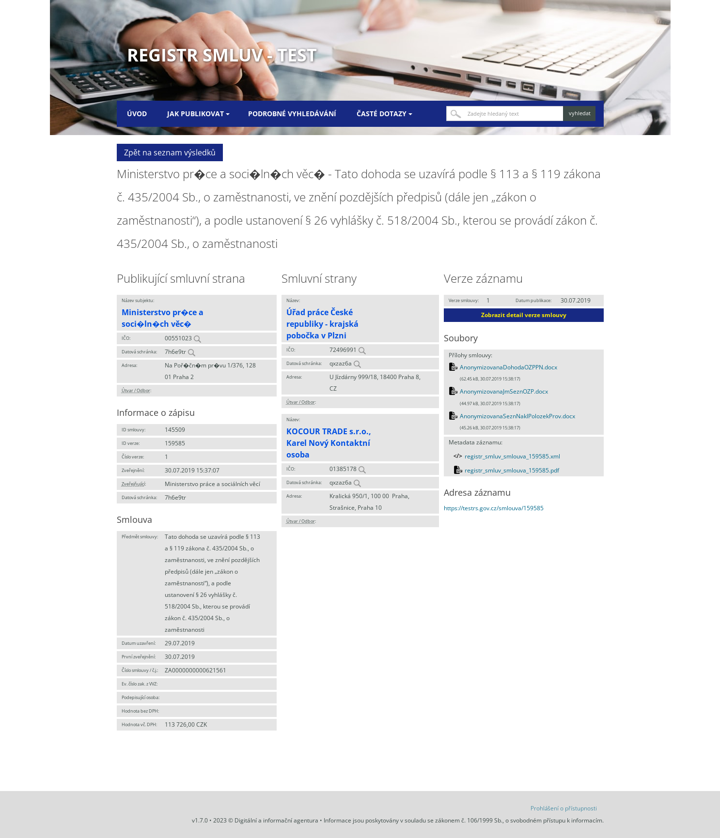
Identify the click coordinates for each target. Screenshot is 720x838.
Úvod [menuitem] (137, 113)
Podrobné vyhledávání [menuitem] (292, 113)
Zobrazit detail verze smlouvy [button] (523, 315)
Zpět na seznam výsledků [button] (170, 152)
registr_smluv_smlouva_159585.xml (512, 456)
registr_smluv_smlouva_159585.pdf (512, 470)
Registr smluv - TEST (222, 55)
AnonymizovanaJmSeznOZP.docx (504, 391)
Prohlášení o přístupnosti (564, 808)
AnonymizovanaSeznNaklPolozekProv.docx (517, 416)
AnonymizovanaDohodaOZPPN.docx (508, 367)
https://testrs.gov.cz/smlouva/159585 (494, 508)
